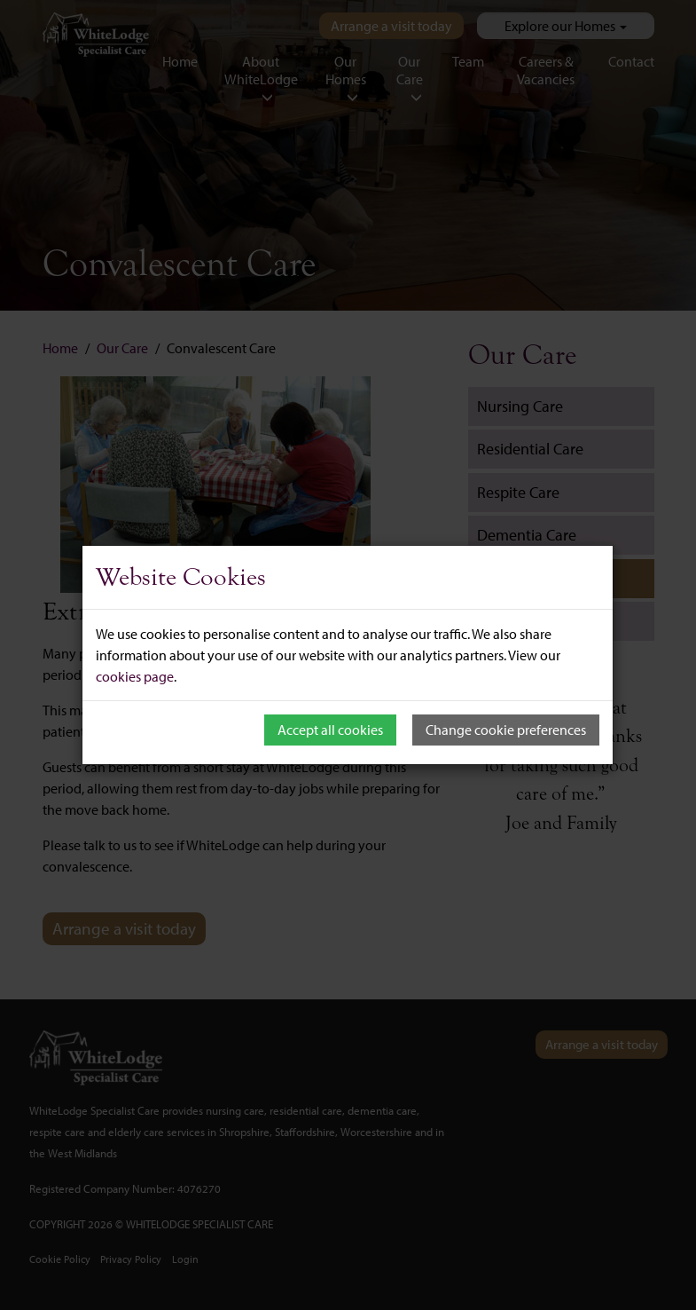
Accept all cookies (330, 729)
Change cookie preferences (506, 729)
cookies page (135, 676)
